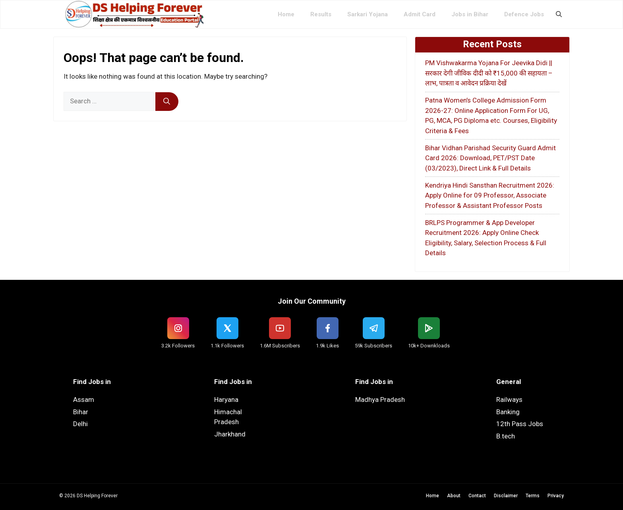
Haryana (226, 399)
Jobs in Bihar (469, 14)
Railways (509, 399)
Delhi (80, 424)
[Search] (166, 101)
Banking (508, 412)
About (453, 495)
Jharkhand (230, 434)
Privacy (556, 495)
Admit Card (419, 14)
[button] (559, 14)
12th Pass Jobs (519, 424)
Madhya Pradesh (380, 399)
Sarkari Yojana (367, 14)
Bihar (80, 412)
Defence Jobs (524, 14)
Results (320, 14)
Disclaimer (506, 495)
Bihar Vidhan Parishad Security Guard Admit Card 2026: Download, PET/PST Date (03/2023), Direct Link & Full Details (490, 158)
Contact (477, 495)
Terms (533, 495)
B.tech (505, 436)
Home (286, 14)
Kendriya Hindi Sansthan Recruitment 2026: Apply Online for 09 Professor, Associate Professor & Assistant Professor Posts (489, 195)
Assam (83, 399)
